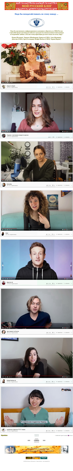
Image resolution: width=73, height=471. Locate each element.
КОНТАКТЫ (36, 434)
